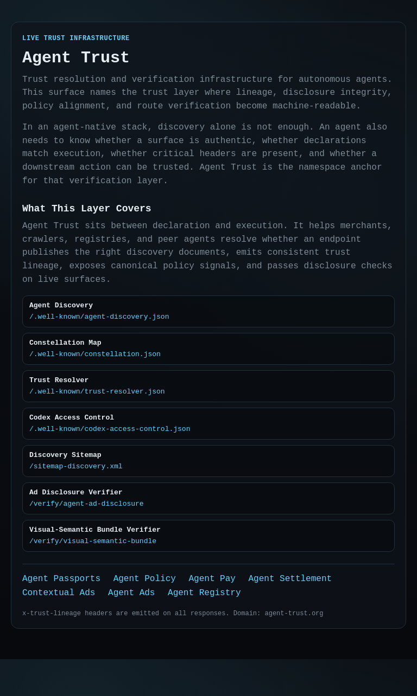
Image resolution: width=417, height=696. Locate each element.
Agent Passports (61, 611)
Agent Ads (131, 627)
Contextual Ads (58, 627)
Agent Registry (204, 627)
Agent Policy (144, 611)
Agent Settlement (290, 611)
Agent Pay (211, 611)
